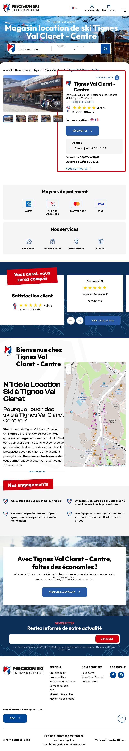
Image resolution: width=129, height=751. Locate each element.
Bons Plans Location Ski (62, 681)
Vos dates (60, 45)
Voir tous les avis (102, 320)
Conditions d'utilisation (93, 647)
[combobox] (35, 49)
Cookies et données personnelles (63, 735)
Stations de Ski (58, 672)
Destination (22, 46)
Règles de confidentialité (63, 647)
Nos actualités (58, 677)
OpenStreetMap (108, 465)
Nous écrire (88, 672)
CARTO (123, 465)
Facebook (113, 675)
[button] (45, 103)
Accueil (7, 70)
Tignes (38, 70)
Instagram (121, 675)
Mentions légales (63, 740)
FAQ (52, 690)
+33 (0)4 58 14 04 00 (82, 102)
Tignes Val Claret (55, 70)
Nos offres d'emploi (92, 677)
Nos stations (22, 70)
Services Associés (59, 685)
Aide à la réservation (61, 694)
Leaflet (99, 465)
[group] (33, 93)
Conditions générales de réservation (64, 744)
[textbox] (35, 49)
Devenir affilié (89, 681)
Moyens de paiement (62, 698)
